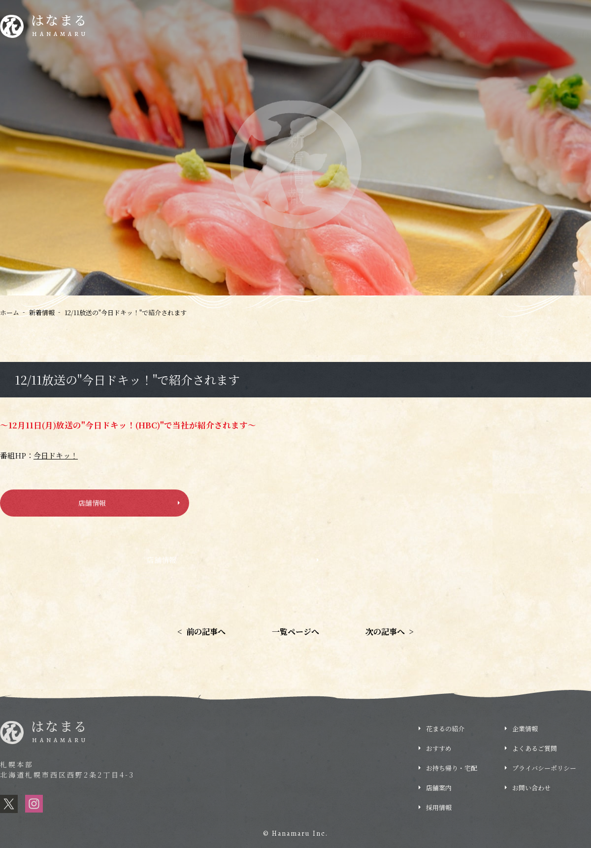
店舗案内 (439, 787)
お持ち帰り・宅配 (386, 34)
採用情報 (556, 7)
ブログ (438, 34)
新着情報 (291, 34)
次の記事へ (389, 631)
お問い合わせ (531, 787)
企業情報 (514, 34)
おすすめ (331, 34)
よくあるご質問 (565, 34)
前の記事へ (201, 631)
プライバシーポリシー (544, 768)
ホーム (9, 312)
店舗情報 (474, 34)
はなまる (60, 26)
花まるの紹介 (244, 34)
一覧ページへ (295, 631)
